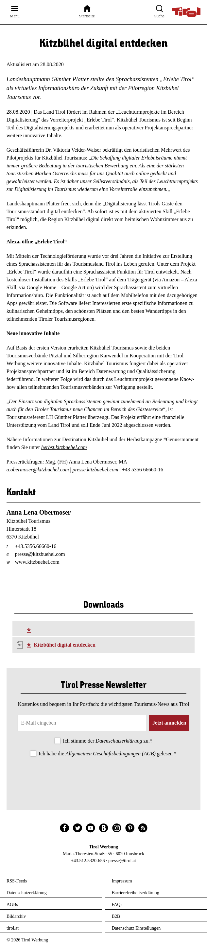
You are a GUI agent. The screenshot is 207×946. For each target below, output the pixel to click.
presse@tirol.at (122, 860)
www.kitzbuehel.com (37, 562)
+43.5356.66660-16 (35, 546)
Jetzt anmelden (169, 723)
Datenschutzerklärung (118, 741)
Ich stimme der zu (107, 741)
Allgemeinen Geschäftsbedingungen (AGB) (110, 753)
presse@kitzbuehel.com (40, 554)
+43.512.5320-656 (88, 860)
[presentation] (103, 776)
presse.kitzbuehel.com (95, 469)
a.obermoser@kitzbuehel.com (38, 469)
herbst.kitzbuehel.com (64, 447)
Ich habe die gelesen (108, 753)
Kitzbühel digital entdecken (64, 645)
